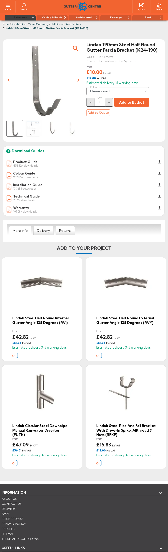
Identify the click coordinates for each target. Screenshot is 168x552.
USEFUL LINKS (13, 499)
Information (14, 492)
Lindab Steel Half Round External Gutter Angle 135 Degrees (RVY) (125, 320)
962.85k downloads (25, 176)
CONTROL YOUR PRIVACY (20, 533)
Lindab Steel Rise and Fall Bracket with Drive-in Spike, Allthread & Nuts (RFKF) (126, 430)
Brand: (91, 61)
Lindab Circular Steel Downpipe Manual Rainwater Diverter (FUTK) (39, 430)
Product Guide (25, 161)
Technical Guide (26, 196)
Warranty (21, 207)
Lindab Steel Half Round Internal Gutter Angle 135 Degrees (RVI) (40, 320)
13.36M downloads (24, 188)
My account (17, 506)
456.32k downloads (25, 165)
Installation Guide (27, 184)
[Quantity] (99, 102)
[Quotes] (141, 5)
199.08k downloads (25, 211)
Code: (91, 57)
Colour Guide (24, 173)
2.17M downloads (24, 199)
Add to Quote (98, 113)
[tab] (20, 230)
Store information (23, 513)
